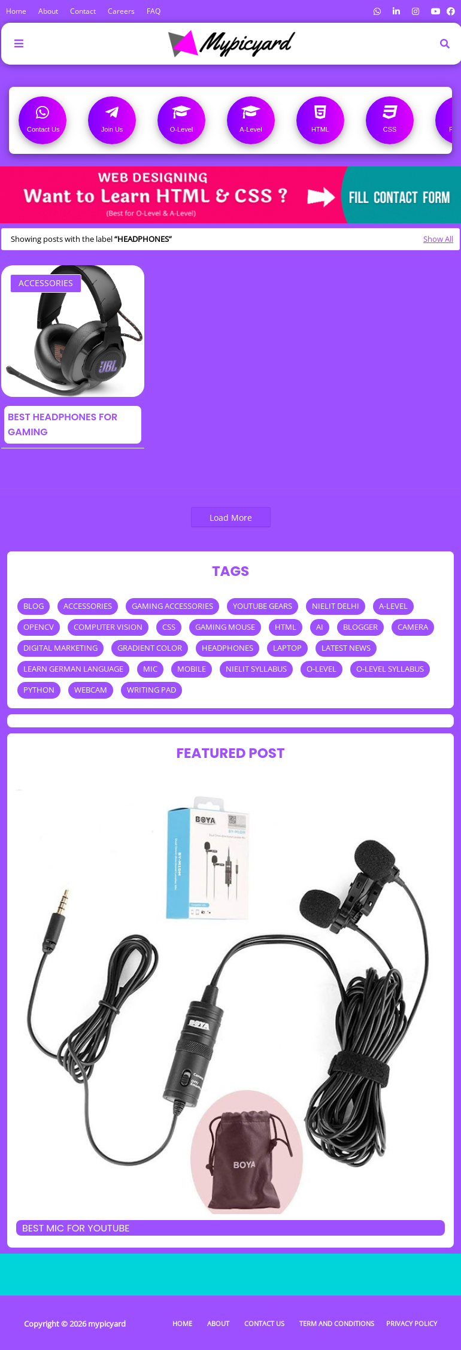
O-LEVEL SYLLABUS (390, 668)
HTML (285, 626)
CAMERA (413, 626)
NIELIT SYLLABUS (256, 668)
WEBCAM (90, 689)
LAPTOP (287, 647)
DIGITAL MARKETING (60, 647)
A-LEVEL (393, 605)
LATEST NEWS (346, 647)
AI (319, 626)
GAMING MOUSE (225, 626)
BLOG (33, 605)
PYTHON (38, 689)
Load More (231, 517)
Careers (121, 11)
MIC (150, 668)
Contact (83, 11)
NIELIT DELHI (335, 605)
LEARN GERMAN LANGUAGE (73, 668)
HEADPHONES (227, 647)
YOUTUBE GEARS (262, 605)
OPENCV (38, 626)
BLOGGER (360, 626)
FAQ (153, 11)
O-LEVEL (321, 668)
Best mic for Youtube (76, 1228)
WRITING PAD (151, 689)
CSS (168, 626)
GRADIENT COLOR (149, 647)
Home (16, 11)
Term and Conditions (336, 1323)
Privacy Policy (411, 1323)
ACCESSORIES (46, 283)
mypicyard (107, 1323)
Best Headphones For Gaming (62, 424)
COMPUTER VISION (108, 626)
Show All (438, 238)
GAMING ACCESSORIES (172, 605)
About (48, 11)
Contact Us (264, 1323)
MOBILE (191, 668)
